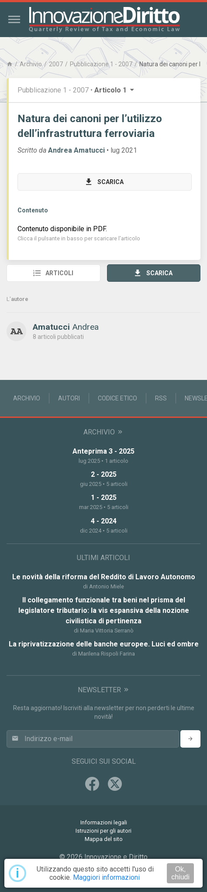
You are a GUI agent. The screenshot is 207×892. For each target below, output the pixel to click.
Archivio (31, 64)
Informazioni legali (103, 822)
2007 (56, 64)
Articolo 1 (114, 90)
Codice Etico (117, 398)
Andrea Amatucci (76, 150)
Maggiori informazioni (106, 877)
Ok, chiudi (180, 873)
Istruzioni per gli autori (103, 830)
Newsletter (104, 690)
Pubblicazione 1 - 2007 (101, 64)
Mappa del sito (104, 839)
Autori (69, 398)
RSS (161, 398)
